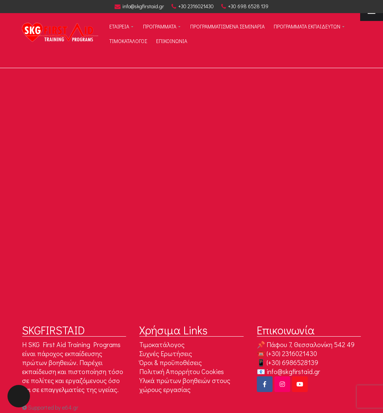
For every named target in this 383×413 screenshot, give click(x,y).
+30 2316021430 (192, 6)
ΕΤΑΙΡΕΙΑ (119, 26)
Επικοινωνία (171, 41)
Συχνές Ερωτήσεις (165, 353)
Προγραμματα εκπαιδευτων (307, 26)
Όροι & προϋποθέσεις (170, 362)
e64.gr (70, 407)
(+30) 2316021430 (292, 353)
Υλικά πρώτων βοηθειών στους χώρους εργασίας (184, 385)
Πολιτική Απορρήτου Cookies (181, 371)
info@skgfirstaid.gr (139, 6)
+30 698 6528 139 (244, 6)
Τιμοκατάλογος (162, 344)
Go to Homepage (187, 248)
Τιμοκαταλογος (128, 41)
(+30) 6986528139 (292, 362)
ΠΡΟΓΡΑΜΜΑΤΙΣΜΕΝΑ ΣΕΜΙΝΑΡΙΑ (227, 26)
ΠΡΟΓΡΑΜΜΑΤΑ (159, 26)
